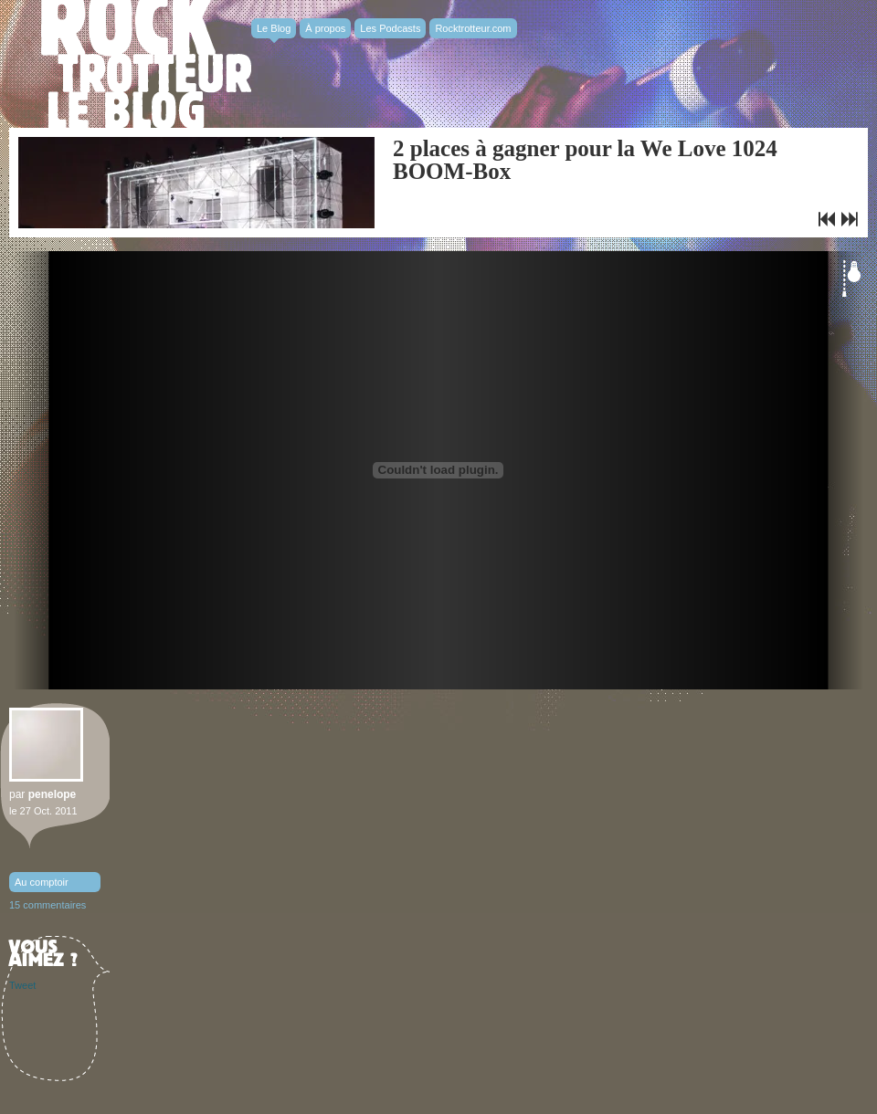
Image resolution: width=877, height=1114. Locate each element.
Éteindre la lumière (851, 278)
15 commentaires (47, 904)
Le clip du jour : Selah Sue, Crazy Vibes (827, 219)
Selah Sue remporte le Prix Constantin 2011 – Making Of (849, 219)
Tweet (22, 985)
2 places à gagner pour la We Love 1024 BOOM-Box (585, 160)
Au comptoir (42, 882)
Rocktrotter (146, 64)
